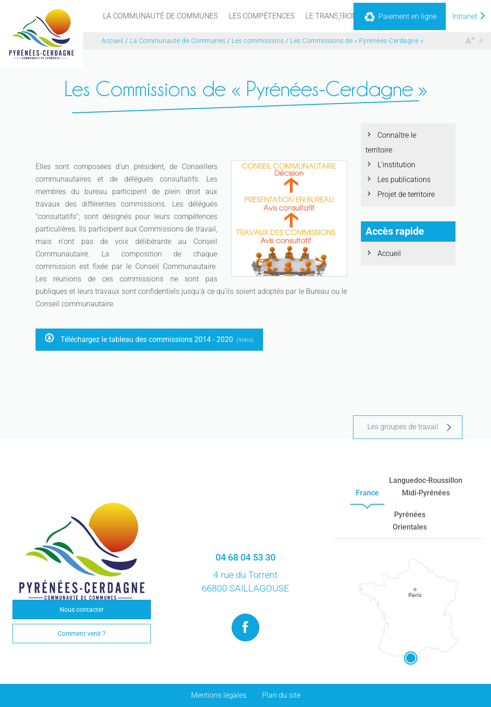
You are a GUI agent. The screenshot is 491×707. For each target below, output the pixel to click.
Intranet (469, 16)
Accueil (389, 253)
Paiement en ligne (400, 17)
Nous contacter (82, 609)
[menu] (160, 16)
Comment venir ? (82, 633)
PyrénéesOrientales (410, 520)
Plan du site (281, 695)
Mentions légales (218, 695)
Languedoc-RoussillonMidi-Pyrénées (425, 486)
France (367, 492)
